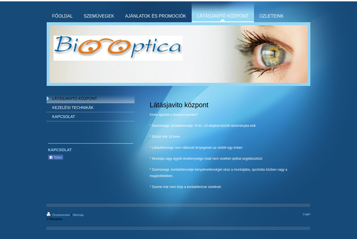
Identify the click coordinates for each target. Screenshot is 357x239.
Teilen (55, 157)
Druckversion (59, 214)
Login (306, 214)
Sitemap (77, 214)
